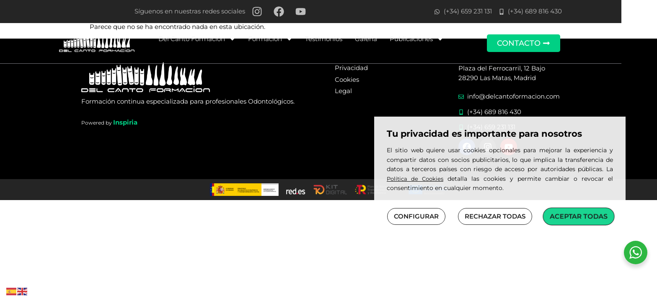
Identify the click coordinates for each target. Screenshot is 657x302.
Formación (288, 39)
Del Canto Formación (214, 39)
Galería (384, 39)
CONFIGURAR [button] (416, 216)
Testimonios (341, 39)
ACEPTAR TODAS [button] (578, 216)
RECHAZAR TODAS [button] (495, 216)
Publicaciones (434, 39)
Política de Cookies (415, 178)
